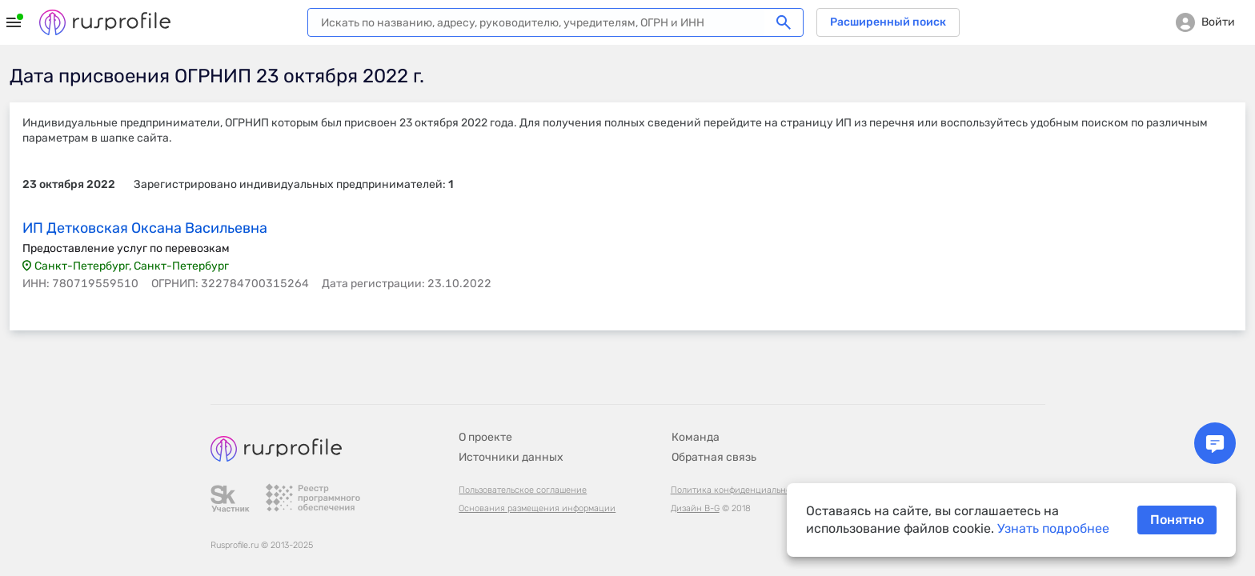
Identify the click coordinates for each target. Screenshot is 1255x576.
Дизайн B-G (695, 508)
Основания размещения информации (537, 508)
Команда (696, 437)
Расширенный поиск (888, 22)
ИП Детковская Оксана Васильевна (144, 228)
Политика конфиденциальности (738, 490)
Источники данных (511, 457)
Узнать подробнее (1053, 528)
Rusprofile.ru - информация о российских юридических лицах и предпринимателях (104, 22)
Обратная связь (714, 457)
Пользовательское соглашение (523, 490)
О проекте (485, 437)
